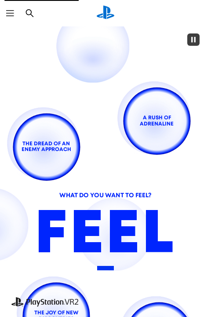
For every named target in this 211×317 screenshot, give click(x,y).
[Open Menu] (10, 13)
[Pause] (193, 39)
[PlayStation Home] (105, 13)
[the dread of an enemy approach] (46, 147)
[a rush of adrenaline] (156, 121)
